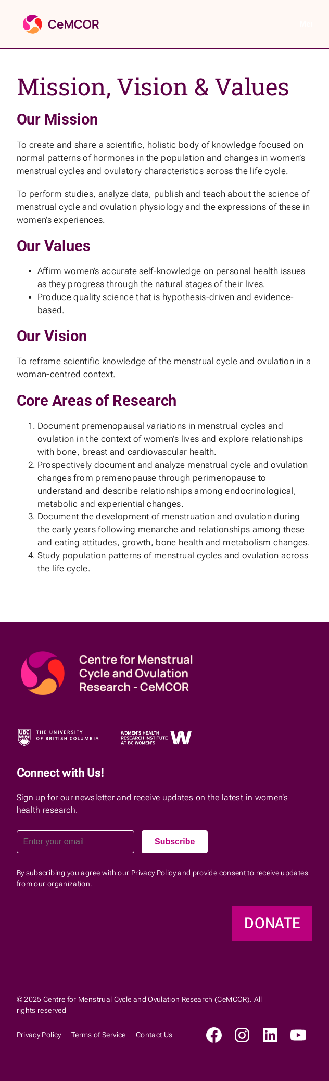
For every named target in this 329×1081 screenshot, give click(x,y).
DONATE (272, 923)
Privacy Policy (153, 872)
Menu (306, 23)
